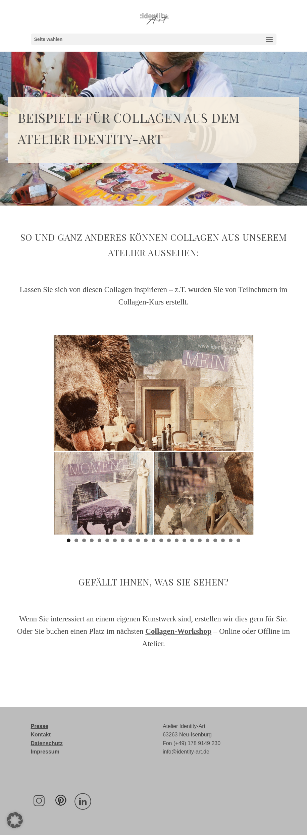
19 (207, 540)
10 (138, 540)
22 (231, 540)
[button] (15, 820)
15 (176, 540)
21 (223, 540)
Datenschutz (47, 743)
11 (146, 540)
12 (153, 540)
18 (200, 540)
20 (215, 540)
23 (238, 540)
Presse (40, 726)
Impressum (45, 752)
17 (192, 540)
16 (184, 540)
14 (169, 540)
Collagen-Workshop (178, 631)
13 (161, 540)
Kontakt (41, 734)
